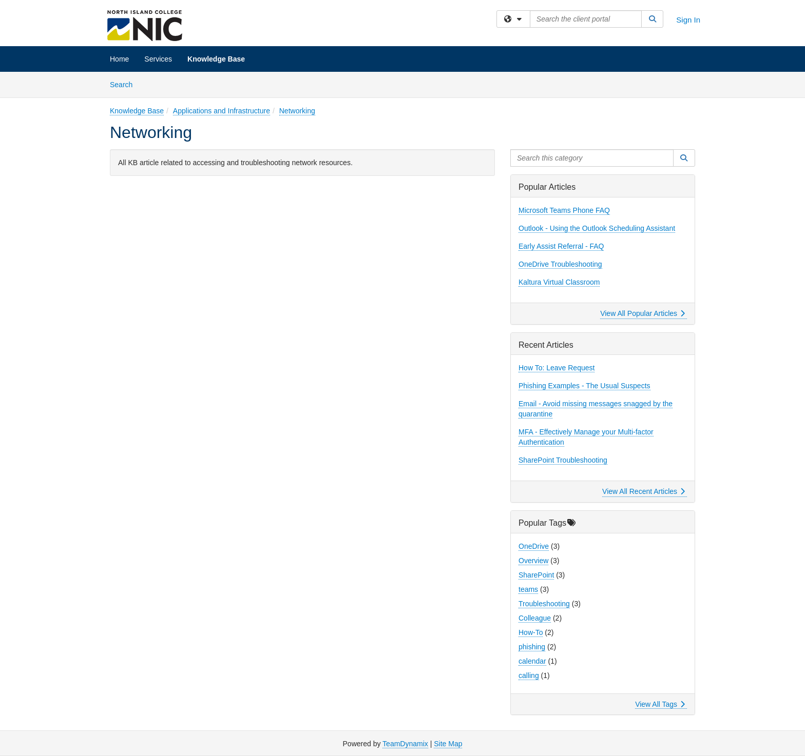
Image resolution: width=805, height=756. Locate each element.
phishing (532, 647)
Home (119, 59)
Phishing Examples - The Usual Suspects (584, 386)
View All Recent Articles (643, 491)
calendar (532, 661)
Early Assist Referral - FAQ (561, 246)
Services (158, 59)
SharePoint (536, 575)
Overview (533, 560)
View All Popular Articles (642, 313)
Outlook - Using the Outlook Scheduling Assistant (597, 228)
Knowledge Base (216, 59)
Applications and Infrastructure (221, 111)
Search (125, 84)
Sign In (688, 19)
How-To (531, 632)
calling (529, 675)
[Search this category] (592, 158)
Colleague (535, 618)
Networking (297, 111)
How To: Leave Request (557, 368)
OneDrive (534, 546)
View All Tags (660, 704)
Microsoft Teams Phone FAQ (564, 210)
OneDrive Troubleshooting (560, 264)
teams (528, 589)
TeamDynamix (405, 744)
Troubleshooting (544, 604)
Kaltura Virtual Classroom (559, 282)
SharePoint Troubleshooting (563, 460)
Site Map (448, 744)
